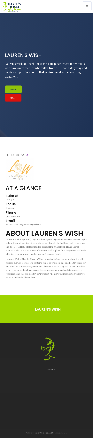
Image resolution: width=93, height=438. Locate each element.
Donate (13, 98)
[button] (87, 5)
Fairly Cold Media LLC (44, 436)
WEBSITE (13, 89)
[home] (10, 7)
